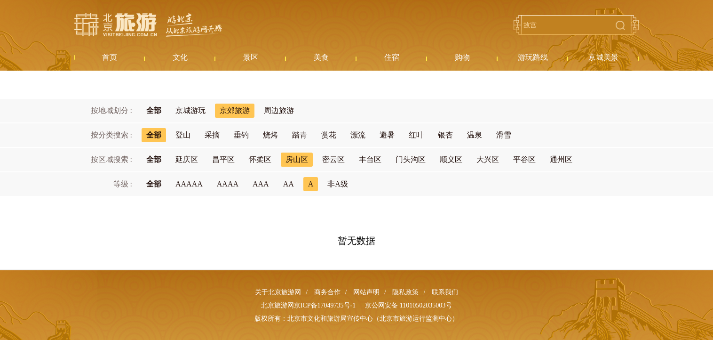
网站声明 (366, 292)
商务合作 (327, 292)
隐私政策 (405, 292)
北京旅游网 (148, 25)
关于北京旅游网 (278, 292)
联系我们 (445, 292)
